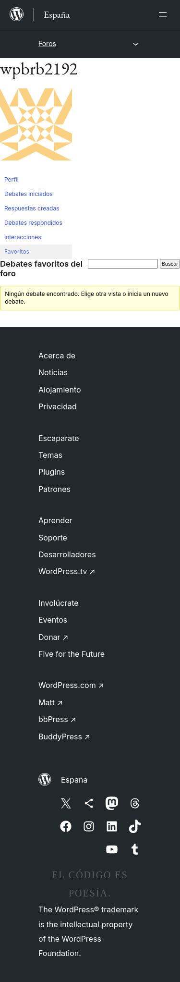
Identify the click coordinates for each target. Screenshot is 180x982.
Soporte (52, 537)
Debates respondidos (33, 222)
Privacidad (57, 406)
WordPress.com (71, 685)
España (74, 780)
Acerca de (56, 355)
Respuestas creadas (32, 208)
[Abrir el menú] (164, 14)
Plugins (51, 472)
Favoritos (16, 251)
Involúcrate (58, 603)
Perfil (11, 179)
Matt (50, 702)
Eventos (52, 620)
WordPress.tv (66, 571)
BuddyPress (64, 736)
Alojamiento (59, 389)
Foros (47, 43)
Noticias (53, 372)
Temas (50, 455)
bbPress (57, 719)
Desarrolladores (67, 554)
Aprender (55, 520)
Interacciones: (23, 237)
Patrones (54, 489)
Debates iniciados (28, 193)
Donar (53, 637)
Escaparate (58, 438)
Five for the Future (71, 654)
